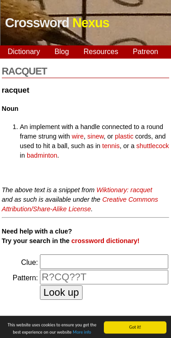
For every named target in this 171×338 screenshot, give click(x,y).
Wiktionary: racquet (124, 190)
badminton (42, 155)
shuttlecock (153, 145)
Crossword (57, 22)
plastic (124, 136)
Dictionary (24, 51)
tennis (110, 145)
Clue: (29, 262)
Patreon (145, 51)
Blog (61, 51)
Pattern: (25, 278)
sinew (96, 136)
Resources (100, 51)
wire (77, 136)
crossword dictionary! (105, 240)
